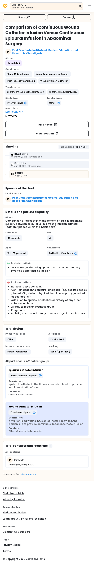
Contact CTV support (16, 532)
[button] (18, 74)
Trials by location (14, 499)
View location (47, 133)
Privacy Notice (12, 545)
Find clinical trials (13, 493)
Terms (7, 551)
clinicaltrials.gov (28, 474)
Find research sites (14, 512)
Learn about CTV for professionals (25, 518)
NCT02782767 (14, 112)
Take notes (47, 124)
